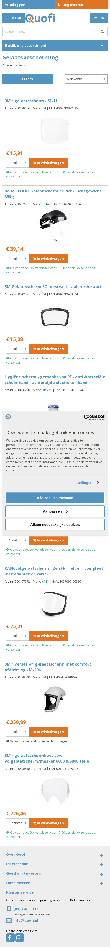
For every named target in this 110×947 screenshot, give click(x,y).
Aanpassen (55, 511)
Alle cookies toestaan (55, 498)
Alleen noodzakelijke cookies (55, 524)
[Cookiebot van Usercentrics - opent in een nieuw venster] (84, 418)
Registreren (73, 4)
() (101, 18)
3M (44, 108)
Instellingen (82, 482)
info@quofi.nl (25, 920)
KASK (45, 581)
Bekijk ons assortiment (26, 45)
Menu (16, 18)
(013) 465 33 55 (27, 908)
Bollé (45, 204)
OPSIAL (47, 390)
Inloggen (17, 4)
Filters (27, 79)
